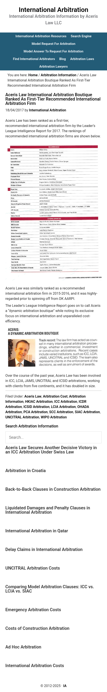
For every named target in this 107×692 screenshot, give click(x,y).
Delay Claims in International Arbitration (44, 549)
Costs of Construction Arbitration (37, 628)
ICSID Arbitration (36, 407)
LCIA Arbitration (63, 407)
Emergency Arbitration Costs (33, 609)
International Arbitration (53, 9)
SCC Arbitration (61, 412)
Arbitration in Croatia (25, 470)
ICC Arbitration (65, 402)
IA (64, 686)
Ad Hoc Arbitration (23, 647)
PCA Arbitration (35, 412)
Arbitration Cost (55, 396)
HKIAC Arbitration (39, 402)
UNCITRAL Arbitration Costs (32, 568)
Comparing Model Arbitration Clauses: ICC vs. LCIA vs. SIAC (49, 589)
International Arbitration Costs (34, 665)
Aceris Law (33, 396)
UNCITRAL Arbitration (22, 417)
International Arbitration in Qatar (36, 530)
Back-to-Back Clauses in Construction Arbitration (53, 489)
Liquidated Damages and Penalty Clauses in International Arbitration (47, 510)
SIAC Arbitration (87, 412)
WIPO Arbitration (54, 417)
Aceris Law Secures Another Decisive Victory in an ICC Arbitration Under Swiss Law (51, 450)
